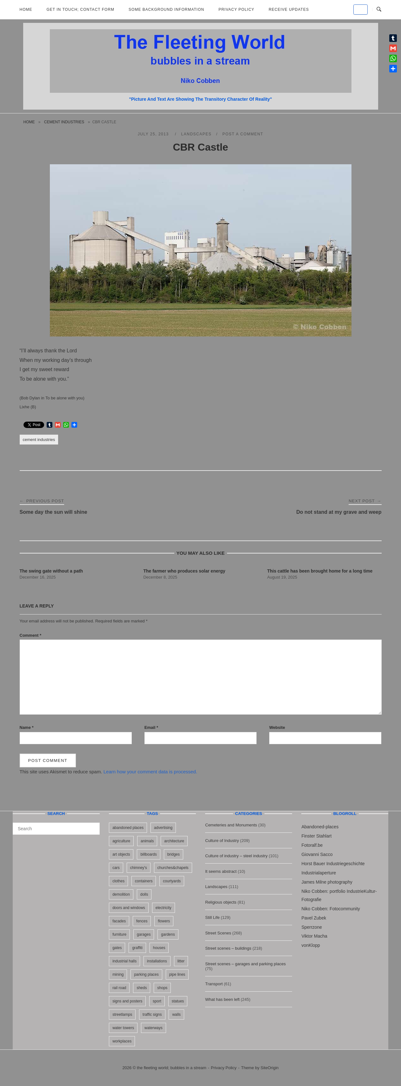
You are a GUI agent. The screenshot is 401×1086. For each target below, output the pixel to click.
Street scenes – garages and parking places (245, 963)
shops (162, 988)
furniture (119, 934)
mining (118, 974)
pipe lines (177, 974)
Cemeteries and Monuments (231, 825)
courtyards (172, 881)
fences (141, 921)
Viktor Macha (314, 936)
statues (178, 1001)
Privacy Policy (236, 9)
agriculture (121, 841)
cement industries (64, 122)
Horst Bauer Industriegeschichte (332, 863)
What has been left (222, 999)
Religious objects (220, 902)
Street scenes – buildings (228, 948)
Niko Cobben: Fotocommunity (330, 908)
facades (119, 921)
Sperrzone (311, 927)
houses (159, 948)
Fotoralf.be (312, 845)
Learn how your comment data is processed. (150, 771)
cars (116, 867)
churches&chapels (173, 867)
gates (117, 948)
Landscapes (196, 134)
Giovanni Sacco (316, 854)
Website (277, 727)
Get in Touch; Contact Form (81, 9)
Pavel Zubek (313, 917)
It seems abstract (221, 871)
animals (147, 841)
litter (181, 961)
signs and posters (127, 1001)
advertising (163, 827)
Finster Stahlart (316, 835)
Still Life (212, 917)
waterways (153, 1028)
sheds (142, 988)
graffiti (137, 948)
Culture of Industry (222, 840)
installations (157, 961)
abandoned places (128, 827)
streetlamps (122, 1014)
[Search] (92, 826)
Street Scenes (218, 933)
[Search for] (56, 829)
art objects (121, 854)
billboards (148, 854)
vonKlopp (310, 945)
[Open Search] (379, 9)
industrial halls (124, 961)
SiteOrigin (270, 1067)
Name (27, 727)
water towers (123, 1028)
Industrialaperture (318, 872)
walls (176, 1014)
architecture (174, 841)
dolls (144, 894)
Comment (31, 635)
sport (157, 1001)
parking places (146, 974)
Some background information (166, 9)
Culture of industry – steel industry (236, 855)
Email (151, 727)
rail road (119, 988)
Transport (214, 983)
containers (143, 881)
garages (143, 934)
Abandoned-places (319, 826)
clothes (118, 881)
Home (26, 9)
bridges (173, 854)
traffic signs (152, 1014)
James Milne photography (326, 882)
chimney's (138, 867)
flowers (164, 921)
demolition (121, 894)
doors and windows (128, 908)
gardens (168, 934)
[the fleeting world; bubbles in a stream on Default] (360, 9)
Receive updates (289, 9)
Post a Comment (242, 134)
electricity (163, 908)
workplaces (121, 1041)
